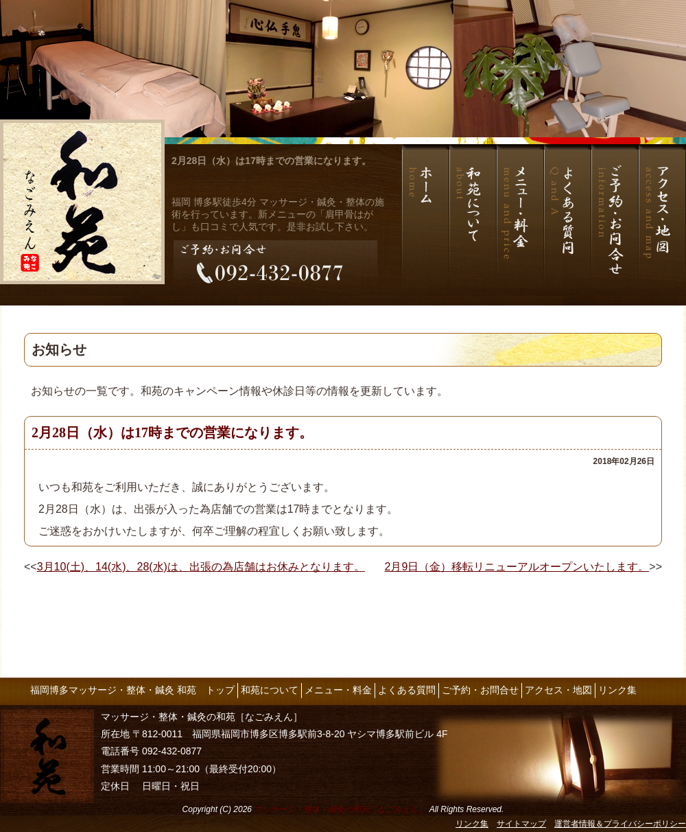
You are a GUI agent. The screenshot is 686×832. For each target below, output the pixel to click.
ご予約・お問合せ (480, 689)
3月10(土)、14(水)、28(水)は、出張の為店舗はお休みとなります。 (201, 567)
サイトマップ (521, 824)
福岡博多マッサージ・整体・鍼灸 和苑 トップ (132, 689)
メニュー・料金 (338, 689)
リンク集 (617, 689)
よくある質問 (407, 689)
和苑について (269, 689)
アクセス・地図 (558, 689)
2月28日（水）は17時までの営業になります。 (271, 160)
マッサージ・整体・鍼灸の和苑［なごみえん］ (340, 809)
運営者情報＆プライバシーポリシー (620, 824)
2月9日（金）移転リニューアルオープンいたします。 (517, 567)
